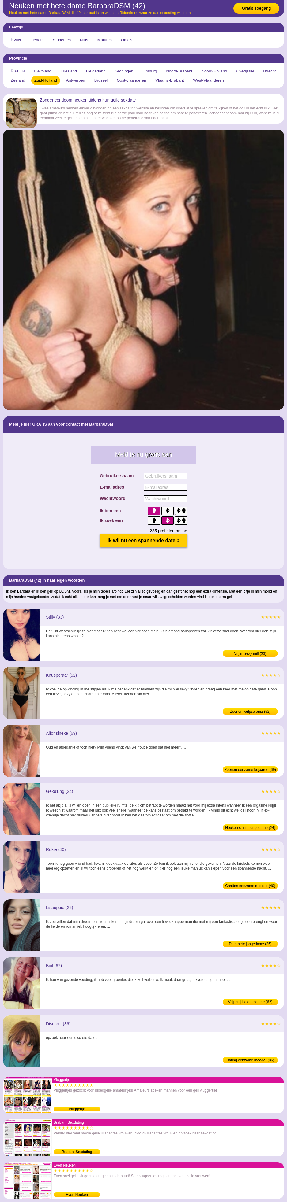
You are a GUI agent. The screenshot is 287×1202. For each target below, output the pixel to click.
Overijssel (245, 71)
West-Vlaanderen (208, 80)
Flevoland (42, 71)
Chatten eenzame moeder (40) (250, 886)
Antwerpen (75, 80)
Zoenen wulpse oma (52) (250, 711)
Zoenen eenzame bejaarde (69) (250, 769)
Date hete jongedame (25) (250, 944)
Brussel (101, 80)
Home (16, 39)
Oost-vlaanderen (131, 80)
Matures (104, 40)
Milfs (84, 40)
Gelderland (96, 71)
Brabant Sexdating (77, 1152)
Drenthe (18, 70)
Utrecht (269, 71)
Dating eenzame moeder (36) (250, 1060)
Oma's (126, 40)
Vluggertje (77, 1109)
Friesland (69, 71)
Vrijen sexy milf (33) (250, 653)
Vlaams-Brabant (169, 80)
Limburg (149, 71)
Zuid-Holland (45, 80)
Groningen (124, 71)
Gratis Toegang (256, 8)
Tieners (37, 40)
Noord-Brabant (179, 71)
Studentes (62, 40)
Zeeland (18, 80)
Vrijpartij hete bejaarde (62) (250, 1002)
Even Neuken (77, 1195)
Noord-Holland (214, 71)
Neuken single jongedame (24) (250, 828)
